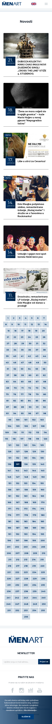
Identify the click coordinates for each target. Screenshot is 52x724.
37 (37, 350)
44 (44, 356)
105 (18, 426)
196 (9, 540)
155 (42, 483)
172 (17, 508)
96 (29, 413)
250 (44, 604)
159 (34, 489)
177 (18, 515)
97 (37, 413)
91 (37, 407)
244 (34, 597)
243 (26, 597)
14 (45, 324)
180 (43, 515)
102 (33, 420)
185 (42, 521)
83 (22, 400)
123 (25, 445)
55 (36, 369)
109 (7, 432)
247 (17, 604)
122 (17, 445)
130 (42, 451)
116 (14, 439)
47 (22, 362)
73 (37, 388)
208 (26, 553)
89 (22, 407)
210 (43, 553)
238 (26, 591)
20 (43, 331)
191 (9, 534)
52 (15, 369)
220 (42, 566)
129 (34, 451)
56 (44, 369)
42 (29, 356)
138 (26, 464)
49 (37, 362)
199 (34, 540)
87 (7, 407)
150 (43, 477)
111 (22, 432)
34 (15, 350)
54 (29, 369)
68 (44, 381)
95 (22, 413)
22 (15, 337)
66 (29, 381)
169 (34, 502)
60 (30, 375)
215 (42, 559)
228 (26, 578)
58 (15, 375)
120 (45, 439)
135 (42, 458)
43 (36, 356)
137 (17, 464)
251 (9, 610)
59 (22, 375)
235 (43, 585)
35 (22, 350)
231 (9, 585)
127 (18, 451)
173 (25, 508)
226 (9, 578)
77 (22, 394)
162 (17, 496)
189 (34, 528)
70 (15, 388)
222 (17, 572)
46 (14, 362)
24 (29, 337)
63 (7, 381)
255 (43, 610)
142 (17, 470)
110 (15, 432)
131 (9, 458)
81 (7, 400)
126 (9, 451)
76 (14, 394)
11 (25, 324)
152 (17, 483)
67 (37, 381)
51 (8, 369)
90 (30, 407)
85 (37, 400)
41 (22, 356)
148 (26, 477)
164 (34, 496)
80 (44, 394)
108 (43, 426)
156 (9, 489)
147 (18, 477)
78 (29, 394)
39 (7, 356)
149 (34, 477)
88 (15, 407)
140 (42, 464)
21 (8, 337)
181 (9, 521)
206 (9, 553)
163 (25, 496)
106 (26, 426)
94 (14, 413)
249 (35, 604)
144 (34, 470)
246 (8, 604)
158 (26, 489)
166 (9, 502)
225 (43, 572)
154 (34, 483)
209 (35, 553)
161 (9, 496)
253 (26, 610)
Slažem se (26, 717)
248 (26, 604)
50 (45, 362)
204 (34, 547)
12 (32, 324)
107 (34, 426)
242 (17, 597)
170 (43, 502)
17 (22, 331)
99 (9, 420)
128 (26, 451)
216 (9, 566)
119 (37, 439)
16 (15, 331)
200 (43, 540)
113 (37, 432)
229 (35, 578)
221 (9, 572)
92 (44, 407)
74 (44, 388)
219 (34, 566)
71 (22, 388)
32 (44, 343)
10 (18, 324)
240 (43, 591)
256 (26, 617)
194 (34, 534)
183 (25, 521)
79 (37, 394)
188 (26, 528)
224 (34, 572)
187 (18, 528)
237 (17, 591)
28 (15, 343)
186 (9, 528)
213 (25, 559)
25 (36, 337)
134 (34, 458)
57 (8, 375)
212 (17, 559)
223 (26, 572)
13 (39, 324)
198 (26, 540)
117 (21, 439)
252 (17, 610)
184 (34, 521)
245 (43, 597)
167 (18, 502)
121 (9, 445)
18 (29, 331)
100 (18, 420)
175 (42, 508)
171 (9, 508)
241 (8, 597)
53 (22, 369)
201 (8, 547)
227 (17, 578)
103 (42, 420)
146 (9, 477)
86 (44, 400)
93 (7, 413)
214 (34, 559)
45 (7, 362)
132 (17, 458)
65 (22, 381)
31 (37, 343)
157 (18, 489)
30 (30, 343)
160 (42, 489)
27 (8, 343)
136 (9, 464)
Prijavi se (44, 662)
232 (17, 585)
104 (9, 426)
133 (25, 458)
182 (17, 521)
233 (26, 585)
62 (44, 375)
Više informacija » (30, 710)
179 (34, 515)
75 (7, 394)
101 (25, 420)
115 (6, 439)
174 (34, 508)
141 (9, 470)
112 (29, 432)
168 (26, 502)
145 (42, 470)
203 (26, 547)
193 (25, 534)
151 (9, 483)
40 (14, 356)
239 (34, 591)
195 (42, 534)
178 (26, 515)
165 (42, 496)
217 (17, 566)
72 (29, 388)
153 (25, 483)
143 (25, 470)
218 (26, 566)
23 (22, 337)
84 (29, 400)
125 (42, 445)
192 (17, 534)
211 (9, 559)
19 (36, 331)
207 (18, 553)
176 (9, 515)
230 (43, 578)
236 (9, 591)
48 (29, 362)
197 (17, 540)
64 (14, 381)
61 (37, 375)
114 (45, 432)
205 (43, 547)
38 (44, 350)
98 (44, 413)
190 (43, 528)
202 (17, 547)
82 (14, 400)
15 (8, 331)
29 (22, 343)
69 (7, 388)
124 (34, 445)
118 (29, 439)
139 (34, 464)
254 (34, 610)
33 (7, 350)
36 (29, 350)
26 (44, 337)
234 (34, 585)
